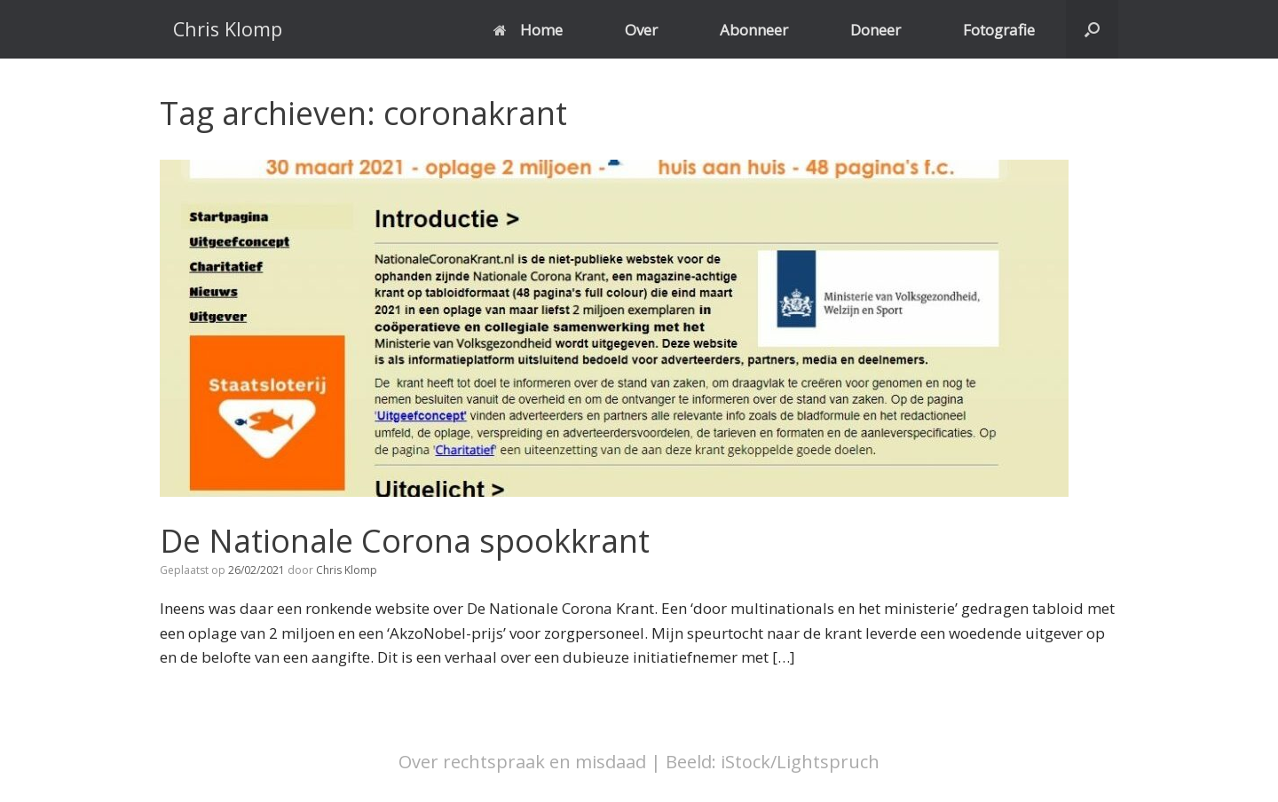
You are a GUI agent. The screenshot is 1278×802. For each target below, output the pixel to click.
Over (641, 30)
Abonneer (754, 30)
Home (528, 30)
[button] (1092, 29)
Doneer (875, 30)
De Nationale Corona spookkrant (405, 540)
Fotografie (999, 30)
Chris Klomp (346, 570)
